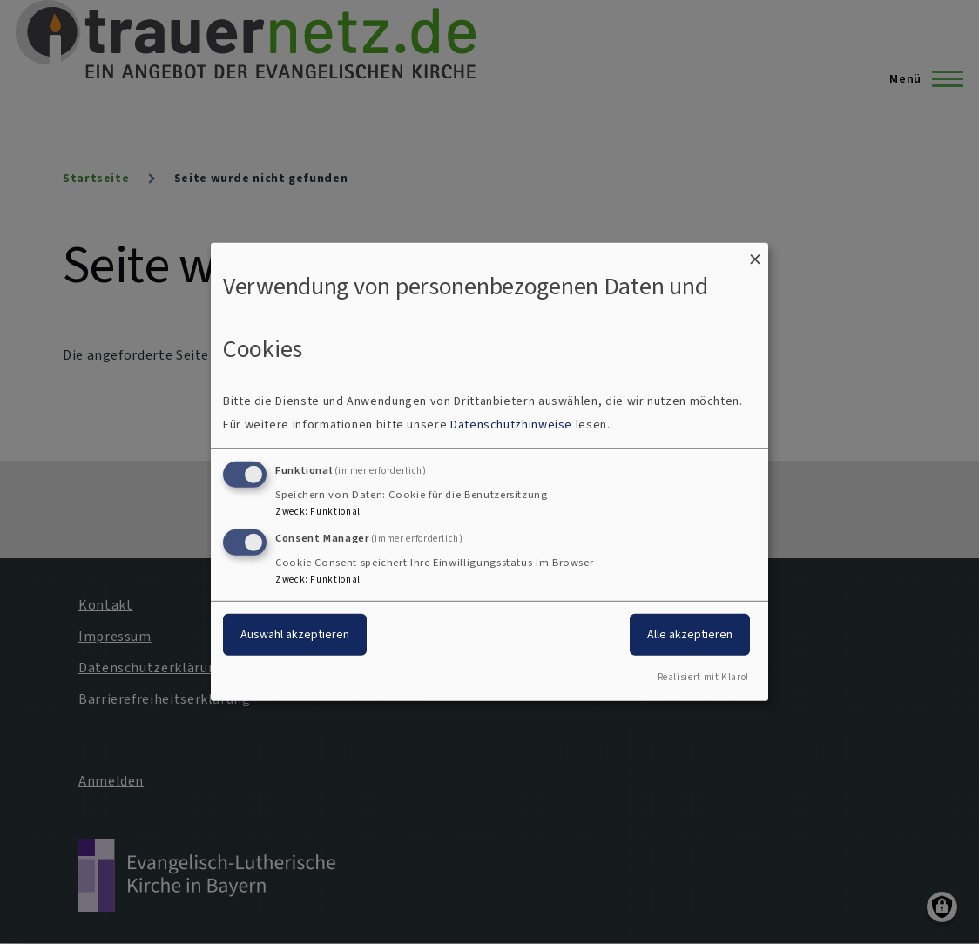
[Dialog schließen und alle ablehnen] (755, 254)
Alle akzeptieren (690, 633)
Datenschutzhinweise (511, 424)
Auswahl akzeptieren (294, 633)
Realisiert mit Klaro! (703, 677)
